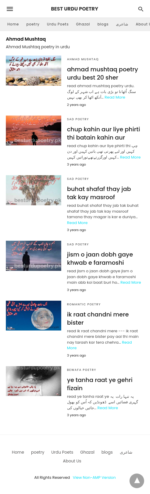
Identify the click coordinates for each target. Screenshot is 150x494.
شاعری (122, 24)
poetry (33, 24)
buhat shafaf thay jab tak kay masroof (99, 193)
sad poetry (78, 119)
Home (13, 24)
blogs (103, 24)
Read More (115, 97)
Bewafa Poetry (81, 370)
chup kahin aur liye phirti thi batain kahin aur (103, 133)
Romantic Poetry (84, 304)
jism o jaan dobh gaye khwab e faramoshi (100, 258)
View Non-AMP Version (94, 477)
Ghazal (83, 24)
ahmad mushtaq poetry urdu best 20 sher (102, 73)
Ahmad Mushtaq (83, 59)
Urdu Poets (58, 24)
